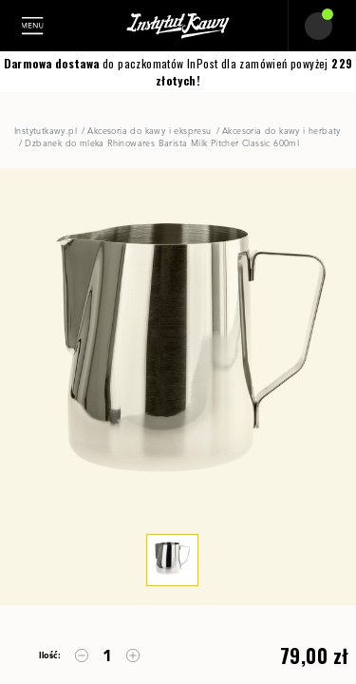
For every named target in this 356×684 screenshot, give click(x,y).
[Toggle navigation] (38, 25)
